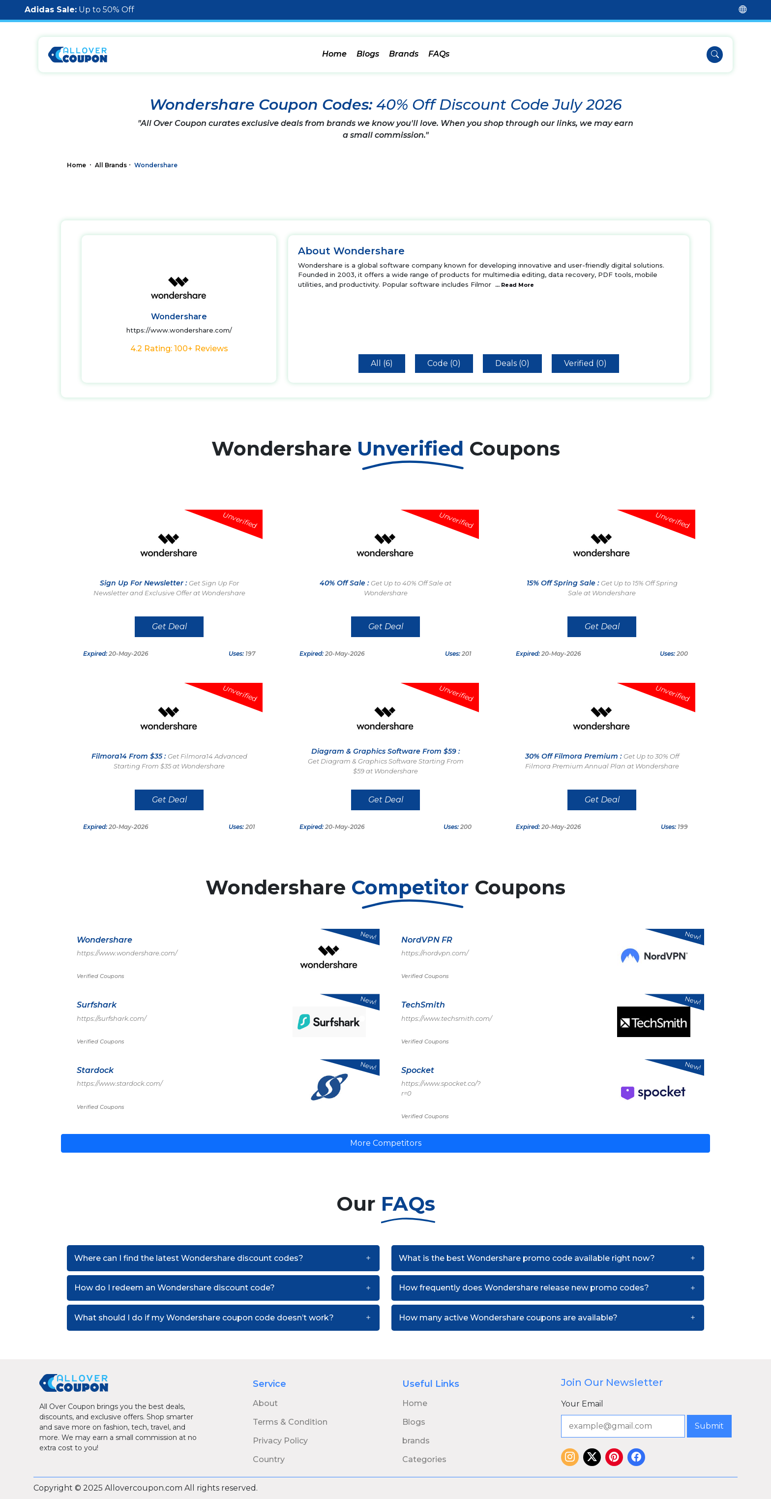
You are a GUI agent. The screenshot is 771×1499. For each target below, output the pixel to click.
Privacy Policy (280, 1440)
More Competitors (385, 1143)
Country (269, 1459)
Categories (424, 1459)
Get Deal (169, 626)
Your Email (582, 1403)
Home (334, 54)
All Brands (111, 165)
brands (416, 1440)
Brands (403, 54)
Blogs (367, 54)
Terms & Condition (290, 1422)
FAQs (438, 54)
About (265, 1403)
